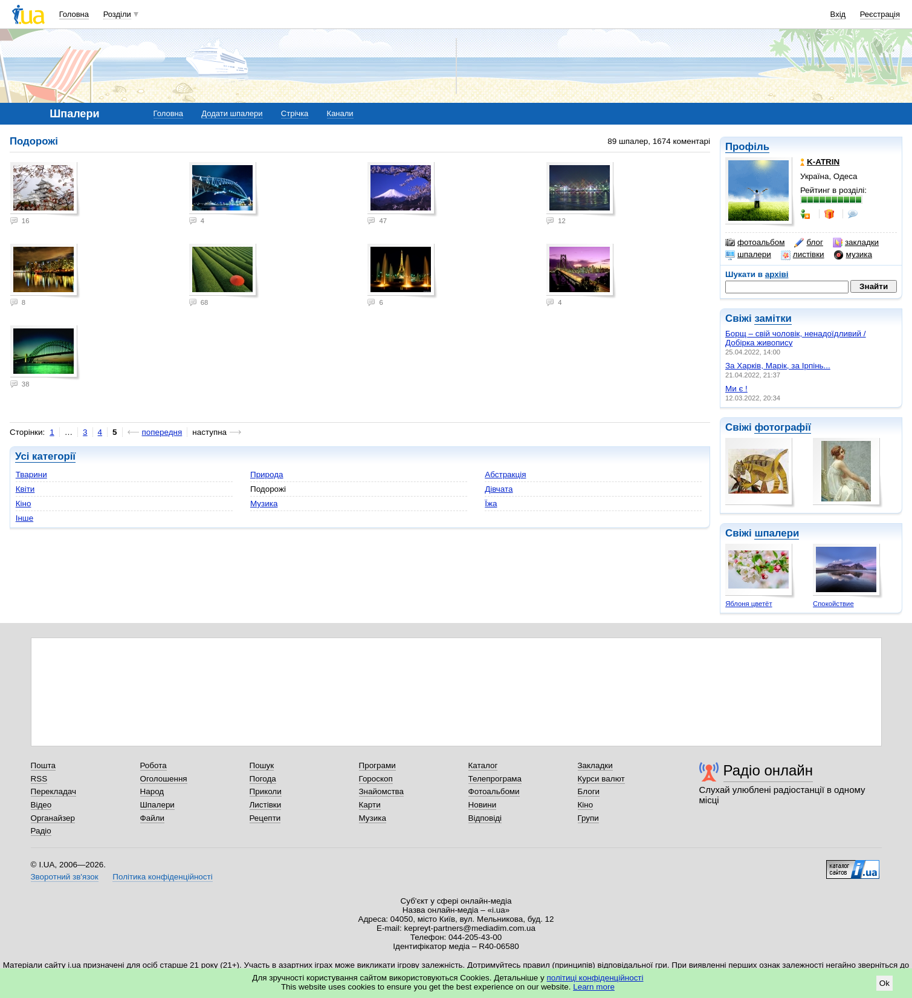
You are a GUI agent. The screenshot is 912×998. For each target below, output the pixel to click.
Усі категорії (45, 456)
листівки (802, 254)
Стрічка (294, 113)
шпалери (748, 254)
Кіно (23, 503)
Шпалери (157, 804)
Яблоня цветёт (748, 603)
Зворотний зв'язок (65, 876)
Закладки (595, 765)
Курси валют (601, 778)
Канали (340, 113)
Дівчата (499, 489)
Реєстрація (880, 14)
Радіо (41, 830)
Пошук (262, 765)
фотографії (782, 427)
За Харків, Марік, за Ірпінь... (777, 365)
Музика (263, 503)
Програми (377, 765)
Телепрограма (495, 778)
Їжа (491, 503)
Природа (266, 474)
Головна (74, 14)
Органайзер (53, 818)
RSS (39, 778)
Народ (152, 791)
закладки (856, 242)
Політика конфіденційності (162, 876)
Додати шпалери (231, 113)
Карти (370, 804)
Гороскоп (376, 778)
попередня (162, 432)
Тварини (31, 474)
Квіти (25, 489)
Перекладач (53, 791)
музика (853, 254)
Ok (884, 983)
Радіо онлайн (768, 770)
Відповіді (485, 818)
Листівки (266, 804)
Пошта (43, 765)
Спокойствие (833, 603)
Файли (152, 818)
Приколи (266, 791)
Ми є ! (736, 388)
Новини (482, 804)
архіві (777, 274)
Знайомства (381, 791)
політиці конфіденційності (595, 977)
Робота (153, 765)
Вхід (838, 14)
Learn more (594, 986)
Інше (24, 518)
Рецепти (265, 818)
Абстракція (505, 474)
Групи (588, 818)
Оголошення (163, 778)
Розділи (117, 14)
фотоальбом (754, 242)
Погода (263, 778)
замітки (773, 318)
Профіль (747, 146)
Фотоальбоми (494, 791)
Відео (41, 804)
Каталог (483, 765)
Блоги (589, 791)
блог (808, 242)
